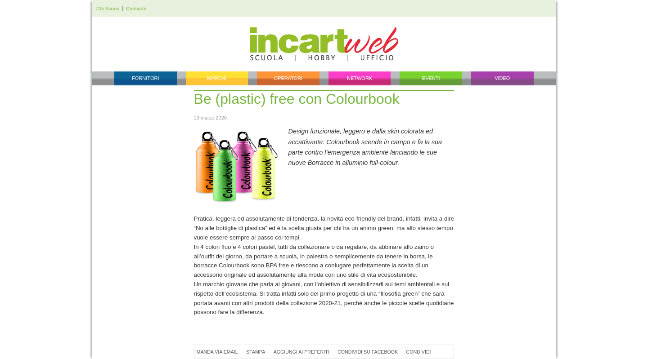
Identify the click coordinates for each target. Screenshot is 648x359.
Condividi (418, 352)
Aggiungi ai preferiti (301, 352)
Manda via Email (217, 352)
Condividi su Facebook (368, 352)
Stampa (255, 352)
